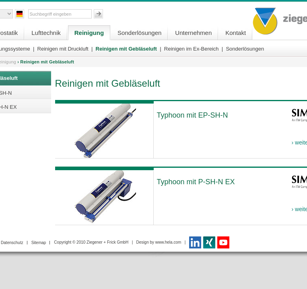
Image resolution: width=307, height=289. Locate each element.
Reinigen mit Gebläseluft (126, 49)
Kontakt (235, 32)
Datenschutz (12, 242)
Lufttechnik (46, 32)
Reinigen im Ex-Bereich (191, 49)
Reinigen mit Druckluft (63, 49)
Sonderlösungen (139, 32)
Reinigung (89, 32)
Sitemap (38, 242)
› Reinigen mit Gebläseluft (45, 61)
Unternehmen (193, 32)
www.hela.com (168, 242)
